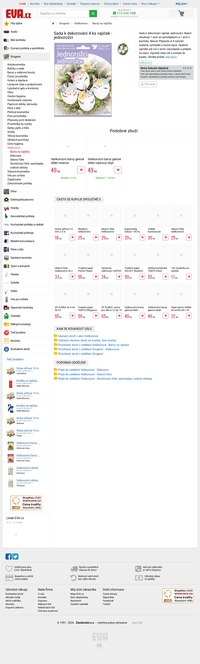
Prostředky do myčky (19, 123)
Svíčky (11, 131)
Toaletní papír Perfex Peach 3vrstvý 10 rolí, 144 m (88, 272)
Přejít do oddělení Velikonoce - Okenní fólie (85, 374)
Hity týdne (16, 23)
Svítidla (15, 282)
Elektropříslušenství (22, 199)
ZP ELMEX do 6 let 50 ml (65, 308)
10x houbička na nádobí (180, 269)
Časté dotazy (110, 594)
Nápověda (108, 597)
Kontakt (71, 3)
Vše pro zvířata (16, 175)
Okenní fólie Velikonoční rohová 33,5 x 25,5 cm (181, 233)
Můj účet (181, 3)
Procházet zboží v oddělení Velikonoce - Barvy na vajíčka (93, 345)
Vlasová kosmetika (18, 171)
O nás (41, 594)
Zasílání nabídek (79, 604)
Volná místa (130, 3)
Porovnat (148, 84)
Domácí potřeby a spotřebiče (27, 48)
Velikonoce (13, 147)
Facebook (108, 600)
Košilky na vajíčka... (27, 380)
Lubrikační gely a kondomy (23, 88)
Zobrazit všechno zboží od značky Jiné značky (87, 340)
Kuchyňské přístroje (22, 233)
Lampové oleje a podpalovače (24, 84)
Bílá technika (18, 40)
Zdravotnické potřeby (19, 183)
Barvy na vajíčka (19, 151)
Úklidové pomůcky (18, 139)
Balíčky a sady (15, 68)
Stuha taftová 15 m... (28, 368)
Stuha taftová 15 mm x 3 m (64, 230)
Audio (14, 31)
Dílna (13, 191)
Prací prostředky (16, 116)
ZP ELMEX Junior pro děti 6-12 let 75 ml (111, 310)
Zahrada (15, 316)
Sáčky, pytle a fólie (18, 127)
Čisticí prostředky (17, 76)
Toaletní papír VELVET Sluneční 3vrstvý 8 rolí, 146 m (134, 272)
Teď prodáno (111, 3)
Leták (22, 3)
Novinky (34, 3)
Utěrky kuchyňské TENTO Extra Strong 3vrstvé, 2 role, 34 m (157, 272)
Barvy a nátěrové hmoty (21, 72)
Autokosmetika (16, 64)
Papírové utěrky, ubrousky (22, 104)
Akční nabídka (13, 600)
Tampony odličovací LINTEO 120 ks (111, 271)
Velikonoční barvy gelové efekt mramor (67, 161)
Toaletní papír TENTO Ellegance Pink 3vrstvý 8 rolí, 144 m (88, 311)
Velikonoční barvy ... (28, 443)
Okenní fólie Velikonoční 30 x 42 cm (64, 271)
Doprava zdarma (90, 3)
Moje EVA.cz (77, 594)
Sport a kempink (20, 266)
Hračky (15, 208)
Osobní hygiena (16, 96)
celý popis (171, 56)
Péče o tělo (17, 249)
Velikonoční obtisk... (28, 467)
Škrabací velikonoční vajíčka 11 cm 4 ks (88, 232)
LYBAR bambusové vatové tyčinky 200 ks (158, 233)
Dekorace (15, 155)
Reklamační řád (46, 607)
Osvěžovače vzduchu (19, 100)
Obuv (10, 92)
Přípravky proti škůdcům (21, 120)
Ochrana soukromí (48, 611)
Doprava (42, 600)
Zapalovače (14, 179)
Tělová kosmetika (17, 135)
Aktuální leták (12, 597)
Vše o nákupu (149, 3)
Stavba (15, 274)
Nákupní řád (44, 604)
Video (14, 291)
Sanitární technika (21, 257)
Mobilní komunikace (22, 241)
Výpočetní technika (22, 307)
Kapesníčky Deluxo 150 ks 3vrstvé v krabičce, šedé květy (135, 233)
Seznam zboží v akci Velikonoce (78, 336)
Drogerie (15, 56)
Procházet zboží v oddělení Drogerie (80, 353)
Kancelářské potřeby (22, 216)
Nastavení (75, 600)
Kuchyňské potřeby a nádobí (27, 224)
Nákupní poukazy (21, 324)
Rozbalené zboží (20, 349)
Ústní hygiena (15, 143)
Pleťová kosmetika (18, 112)
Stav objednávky (53, 3)
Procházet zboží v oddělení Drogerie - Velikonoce (88, 349)
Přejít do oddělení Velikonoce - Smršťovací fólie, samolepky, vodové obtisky (105, 378)
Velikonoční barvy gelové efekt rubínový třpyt (104, 161)
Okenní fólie (17, 159)
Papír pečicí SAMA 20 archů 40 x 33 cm (181, 310)
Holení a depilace (17, 80)
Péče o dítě (13, 108)
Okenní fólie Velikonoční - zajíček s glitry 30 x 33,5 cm (110, 233)
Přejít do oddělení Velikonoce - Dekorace (83, 370)
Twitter (106, 604)
